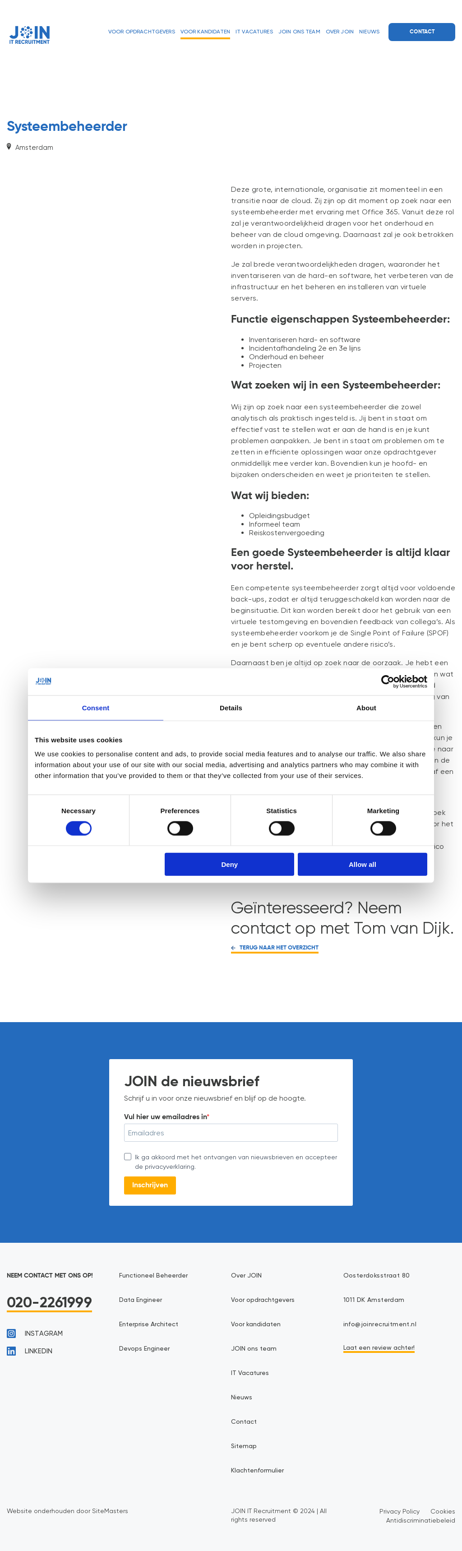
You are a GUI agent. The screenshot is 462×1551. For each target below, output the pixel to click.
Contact (422, 32)
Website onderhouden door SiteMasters (67, 1510)
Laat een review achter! (379, 1348)
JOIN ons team (299, 32)
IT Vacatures (254, 32)
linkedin (29, 1351)
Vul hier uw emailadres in (165, 1117)
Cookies (442, 1511)
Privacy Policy (399, 1511)
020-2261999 (49, 1303)
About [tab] (366, 707)
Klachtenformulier (257, 1471)
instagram (35, 1333)
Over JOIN (340, 32)
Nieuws (369, 32)
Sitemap (244, 1446)
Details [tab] (231, 707)
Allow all (362, 864)
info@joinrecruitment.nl (380, 1324)
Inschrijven (150, 1185)
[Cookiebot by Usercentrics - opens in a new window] (387, 681)
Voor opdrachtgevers (141, 32)
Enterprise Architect (148, 1324)
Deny (230, 864)
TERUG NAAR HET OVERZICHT (275, 948)
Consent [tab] (96, 707)
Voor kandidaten (205, 32)
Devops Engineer (144, 1349)
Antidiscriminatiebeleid (420, 1520)
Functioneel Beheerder (153, 1276)
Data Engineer (140, 1300)
